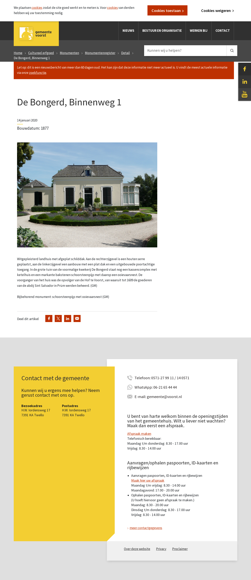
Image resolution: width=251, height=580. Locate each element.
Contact (223, 30)
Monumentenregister (100, 53)
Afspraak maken (139, 433)
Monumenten (69, 53)
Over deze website (137, 549)
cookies (37, 7)
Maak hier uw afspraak (147, 480)
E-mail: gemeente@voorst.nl (158, 396)
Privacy (161, 549)
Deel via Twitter (58, 318)
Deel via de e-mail (77, 318)
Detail (125, 53)
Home (18, 53)
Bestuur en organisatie (162, 30)
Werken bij (198, 30)
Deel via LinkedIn (67, 318)
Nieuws (128, 30)
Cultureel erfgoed (41, 53)
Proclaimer (180, 549)
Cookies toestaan (166, 10)
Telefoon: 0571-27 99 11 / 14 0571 (162, 377)
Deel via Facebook (48, 318)
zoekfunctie (37, 73)
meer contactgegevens (146, 528)
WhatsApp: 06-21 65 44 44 (156, 387)
